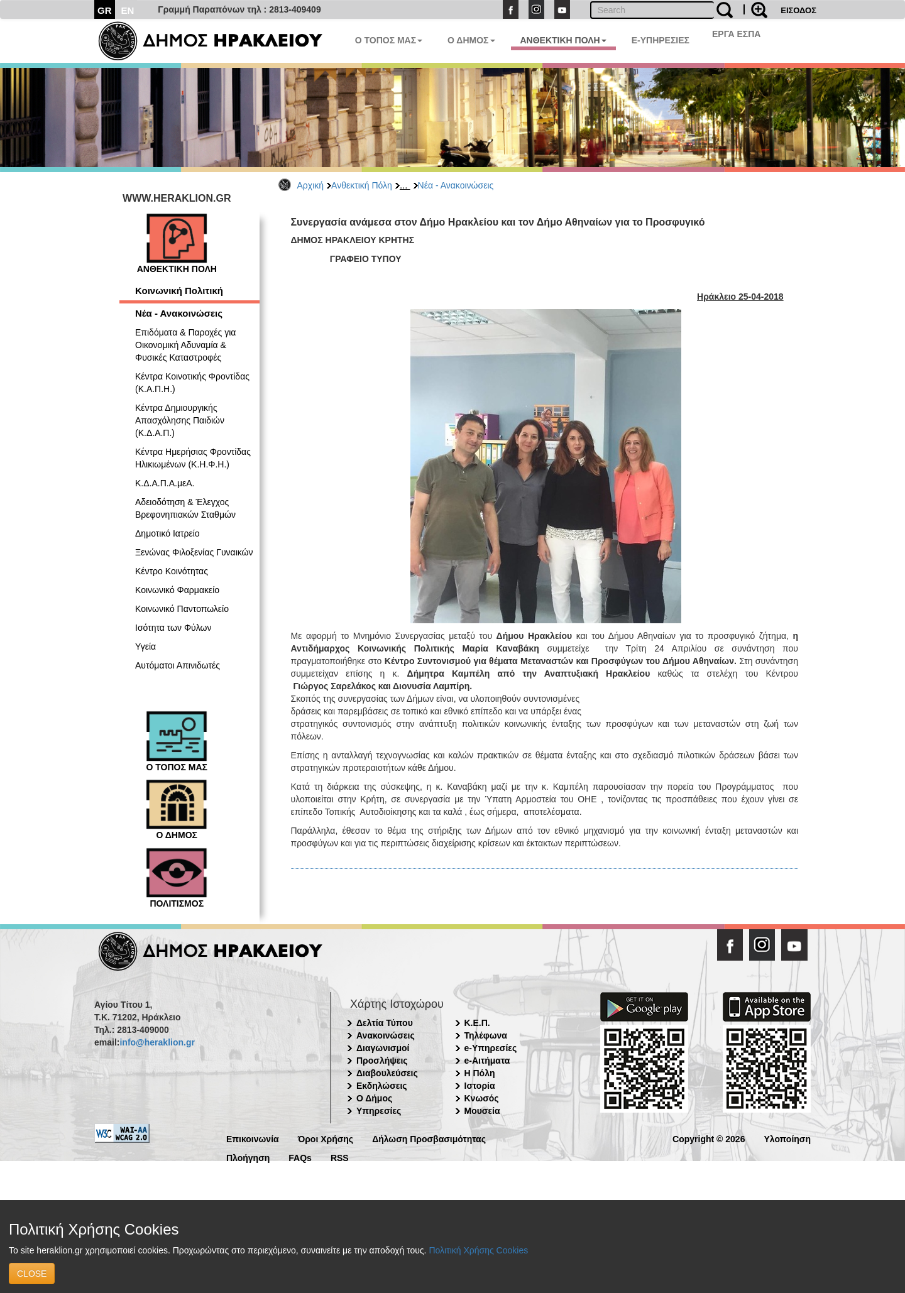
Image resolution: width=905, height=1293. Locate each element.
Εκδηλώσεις (381, 1086)
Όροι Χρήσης (326, 1138)
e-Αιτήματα (487, 1061)
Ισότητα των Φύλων (173, 628)
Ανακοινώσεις (385, 1035)
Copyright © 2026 (708, 1138)
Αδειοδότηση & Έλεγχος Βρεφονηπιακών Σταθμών (185, 508)
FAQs (300, 1157)
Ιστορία (479, 1086)
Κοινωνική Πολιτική (179, 290)
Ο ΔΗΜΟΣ (471, 40)
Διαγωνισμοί (382, 1048)
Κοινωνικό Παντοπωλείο (182, 609)
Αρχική (310, 185)
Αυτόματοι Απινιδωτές (177, 665)
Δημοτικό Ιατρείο (167, 533)
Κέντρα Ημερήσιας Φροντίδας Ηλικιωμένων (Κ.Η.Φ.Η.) (193, 458)
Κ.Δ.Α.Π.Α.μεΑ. (164, 483)
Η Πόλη (479, 1073)
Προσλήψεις (382, 1061)
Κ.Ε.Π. (477, 1023)
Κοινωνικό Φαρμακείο (177, 590)
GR (104, 10)
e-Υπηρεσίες (490, 1048)
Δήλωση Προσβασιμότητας (429, 1138)
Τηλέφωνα (485, 1035)
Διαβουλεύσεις (387, 1073)
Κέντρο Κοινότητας (171, 571)
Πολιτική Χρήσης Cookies (478, 1250)
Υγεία (145, 646)
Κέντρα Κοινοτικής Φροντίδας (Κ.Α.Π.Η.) (192, 382)
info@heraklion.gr (156, 1042)
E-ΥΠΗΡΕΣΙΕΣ (660, 40)
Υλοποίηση (787, 1138)
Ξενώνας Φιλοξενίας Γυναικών (194, 552)
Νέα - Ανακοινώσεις (456, 185)
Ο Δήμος (374, 1098)
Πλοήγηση (248, 1157)
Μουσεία (482, 1111)
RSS (340, 1157)
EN (127, 10)
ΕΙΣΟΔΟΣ (798, 10)
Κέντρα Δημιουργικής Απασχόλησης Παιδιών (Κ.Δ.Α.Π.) (179, 420)
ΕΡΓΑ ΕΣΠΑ (736, 34)
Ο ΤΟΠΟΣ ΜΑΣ (388, 40)
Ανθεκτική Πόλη (361, 185)
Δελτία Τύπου (384, 1023)
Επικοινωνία (252, 1138)
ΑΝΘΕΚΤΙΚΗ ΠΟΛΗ (563, 40)
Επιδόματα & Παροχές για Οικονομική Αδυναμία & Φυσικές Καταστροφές (185, 345)
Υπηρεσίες (378, 1111)
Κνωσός (481, 1098)
